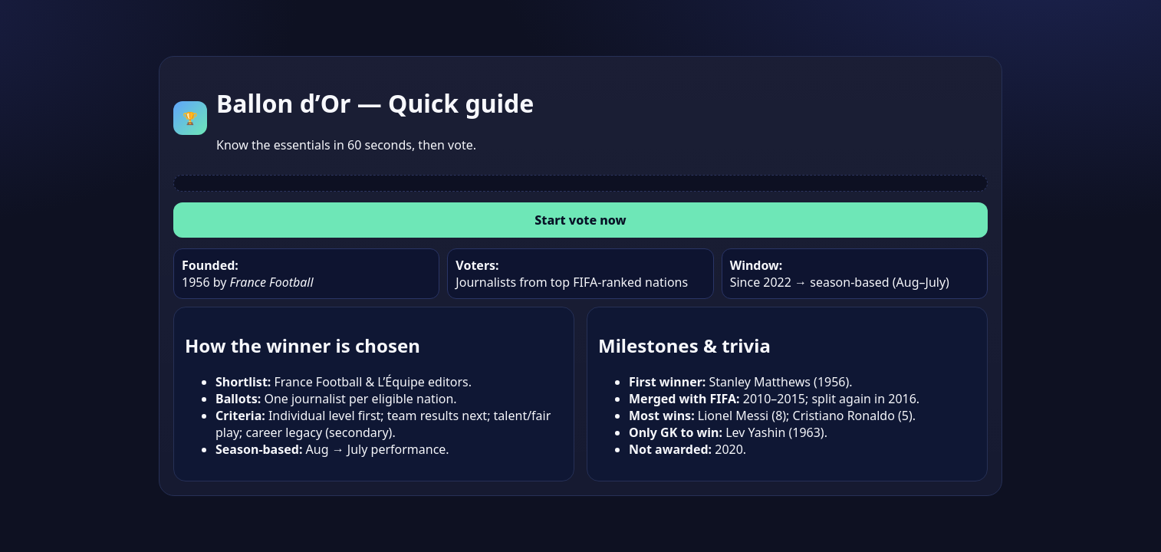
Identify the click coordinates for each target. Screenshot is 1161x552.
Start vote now (580, 220)
